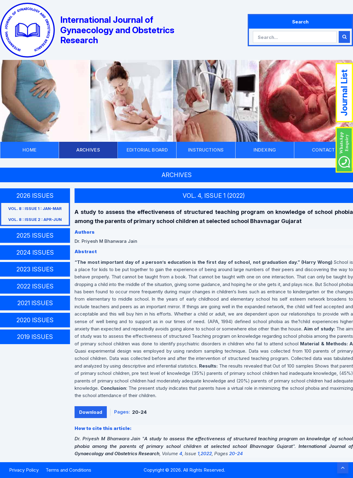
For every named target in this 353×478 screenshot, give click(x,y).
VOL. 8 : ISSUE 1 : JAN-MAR (35, 208)
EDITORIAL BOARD (147, 150)
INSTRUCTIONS (206, 150)
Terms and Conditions (68, 470)
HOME (30, 150)
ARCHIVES (88, 150)
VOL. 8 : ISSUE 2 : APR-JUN (35, 219)
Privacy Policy (24, 470)
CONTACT (323, 150)
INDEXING (264, 150)
